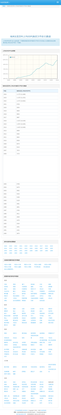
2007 (41, 248)
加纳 (5, 384)
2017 (41, 246)
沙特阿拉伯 (51, 291)
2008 (36, 248)
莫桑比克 (42, 391)
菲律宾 (6, 286)
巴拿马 (33, 354)
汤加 (41, 371)
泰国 (49, 284)
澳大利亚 (6, 367)
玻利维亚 (33, 333)
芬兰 (32, 315)
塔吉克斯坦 (16, 296)
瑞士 (14, 311)
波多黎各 (42, 333)
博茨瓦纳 (6, 386)
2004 (5, 250)
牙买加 (41, 338)
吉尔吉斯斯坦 (17, 300)
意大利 (41, 308)
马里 (32, 403)
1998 (36, 250)
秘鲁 (41, 349)
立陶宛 (24, 320)
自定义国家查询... (9, 269)
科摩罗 (24, 396)
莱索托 (33, 391)
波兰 (5, 313)
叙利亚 (24, 293)
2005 (51, 248)
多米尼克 (15, 342)
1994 (5, 253)
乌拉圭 (50, 338)
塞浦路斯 (33, 322)
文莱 (5, 298)
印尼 (41, 286)
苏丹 (41, 403)
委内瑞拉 (24, 333)
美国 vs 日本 (27, 264)
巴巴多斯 (42, 351)
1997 (41, 250)
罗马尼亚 (50, 313)
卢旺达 (6, 398)
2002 (15, 250)
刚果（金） (16, 389)
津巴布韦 (50, 391)
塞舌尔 (6, 389)
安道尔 (24, 318)
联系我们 (25, 410)
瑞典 (14, 325)
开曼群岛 (6, 354)
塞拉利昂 (33, 386)
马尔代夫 (6, 291)
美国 (5, 333)
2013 (10, 248)
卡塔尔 (15, 298)
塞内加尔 (50, 396)
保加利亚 (42, 313)
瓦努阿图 (6, 371)
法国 (23, 308)
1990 (26, 253)
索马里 (50, 400)
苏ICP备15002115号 (21, 414)
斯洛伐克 (24, 322)
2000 (26, 250)
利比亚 (41, 384)
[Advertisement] (31, 20)
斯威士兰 (33, 400)
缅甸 (14, 289)
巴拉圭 (15, 338)
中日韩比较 (37, 267)
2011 (20, 248)
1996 (46, 250)
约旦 (32, 291)
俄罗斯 (24, 313)
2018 (36, 246)
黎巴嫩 (6, 293)
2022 (15, 246)
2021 (20, 246)
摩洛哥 (6, 391)
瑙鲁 (14, 374)
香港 (14, 284)
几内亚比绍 (25, 400)
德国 (14, 308)
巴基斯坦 (24, 289)
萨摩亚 (24, 371)
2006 (46, 248)
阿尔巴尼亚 (51, 320)
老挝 (5, 289)
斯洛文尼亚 (7, 315)
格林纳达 (24, 345)
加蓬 (14, 403)
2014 (5, 248)
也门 (14, 293)
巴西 (49, 351)
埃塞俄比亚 (16, 396)
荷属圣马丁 (51, 333)
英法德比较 (47, 267)
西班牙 (50, 308)
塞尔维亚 (6, 322)
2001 (20, 250)
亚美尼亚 (42, 300)
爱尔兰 (6, 325)
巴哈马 (50, 354)
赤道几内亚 (16, 400)
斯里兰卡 (33, 289)
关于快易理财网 (18, 410)
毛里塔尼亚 (25, 386)
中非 (41, 400)
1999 (31, 250)
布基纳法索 (16, 386)
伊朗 (5, 300)
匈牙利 (50, 311)
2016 (46, 246)
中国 (5, 284)
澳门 (23, 284)
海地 (41, 345)
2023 (10, 246)
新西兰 (15, 367)
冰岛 (23, 311)
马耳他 (41, 315)
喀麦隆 (50, 389)
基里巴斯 (24, 367)
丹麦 (41, 320)
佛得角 (15, 384)
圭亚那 (24, 342)
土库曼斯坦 (43, 293)
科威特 (41, 298)
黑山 (5, 318)
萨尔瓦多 (15, 354)
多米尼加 (33, 349)
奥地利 (33, 311)
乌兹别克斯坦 (34, 298)
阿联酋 (24, 300)
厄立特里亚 (7, 403)
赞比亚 (15, 398)
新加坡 (33, 284)
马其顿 (6, 320)
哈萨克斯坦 (34, 293)
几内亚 (50, 386)
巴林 (32, 300)
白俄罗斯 (15, 318)
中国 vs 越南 (17, 267)
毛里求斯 (33, 384)
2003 (10, 250)
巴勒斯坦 (42, 291)
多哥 (41, 389)
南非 (5, 382)
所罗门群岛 (7, 374)
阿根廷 (41, 354)
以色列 (33, 296)
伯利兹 (15, 345)
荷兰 (49, 315)
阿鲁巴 (24, 354)
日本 (41, 284)
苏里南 (50, 349)
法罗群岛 (33, 320)
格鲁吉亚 (50, 293)
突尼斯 (50, 398)
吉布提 (41, 386)
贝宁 (23, 389)
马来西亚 (24, 286)
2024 (5, 246)
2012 (15, 248)
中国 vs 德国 (37, 264)
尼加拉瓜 (6, 338)
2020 (26, 246)
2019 (31, 246)
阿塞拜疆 (24, 298)
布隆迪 (24, 391)
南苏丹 (33, 398)
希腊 (14, 313)
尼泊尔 (41, 289)
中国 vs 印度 (7, 267)
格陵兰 (33, 345)
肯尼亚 (41, 398)
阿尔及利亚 (34, 382)
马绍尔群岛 (34, 367)
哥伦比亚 (6, 351)
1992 (15, 253)
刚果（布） (7, 396)
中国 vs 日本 (17, 264)
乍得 (14, 391)
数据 (4, 6)
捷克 (41, 311)
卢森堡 (50, 318)
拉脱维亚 (33, 318)
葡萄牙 (6, 311)
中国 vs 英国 (47, 264)
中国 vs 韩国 (27, 267)
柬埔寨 (50, 286)
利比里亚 (24, 384)
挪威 (41, 318)
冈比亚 (24, 398)
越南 (32, 286)
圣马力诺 (24, 315)
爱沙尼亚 (50, 322)
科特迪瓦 (6, 400)
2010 (26, 248)
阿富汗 (6, 296)
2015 (51, 246)
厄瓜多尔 (15, 351)
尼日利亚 (33, 389)
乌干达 (50, 403)
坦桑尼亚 (50, 384)
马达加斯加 (43, 396)
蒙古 (14, 291)
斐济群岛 (42, 367)
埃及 (14, 382)
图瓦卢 (33, 371)
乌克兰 (15, 322)
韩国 (14, 286)
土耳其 (33, 313)
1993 (10, 253)
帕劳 (14, 371)
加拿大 (15, 333)
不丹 (23, 296)
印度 (49, 289)
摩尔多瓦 (15, 320)
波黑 (41, 322)
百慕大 (6, 345)
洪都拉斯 (24, 349)
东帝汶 (41, 296)
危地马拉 (33, 351)
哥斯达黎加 (34, 342)
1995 (51, 250)
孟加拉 (24, 291)
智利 (23, 338)
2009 (31, 248)
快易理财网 (43, 410)
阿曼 (49, 296)
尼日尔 (41, 382)
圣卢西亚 (6, 349)
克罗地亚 (15, 315)
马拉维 (24, 403)
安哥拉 (24, 382)
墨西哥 (50, 345)
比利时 (33, 308)
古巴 (5, 356)
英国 (5, 308)
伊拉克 (50, 298)
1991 (20, 253)
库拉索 (24, 351)
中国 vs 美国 (7, 264)
